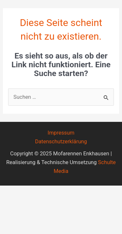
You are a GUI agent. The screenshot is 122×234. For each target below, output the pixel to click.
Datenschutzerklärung (61, 141)
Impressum (61, 133)
